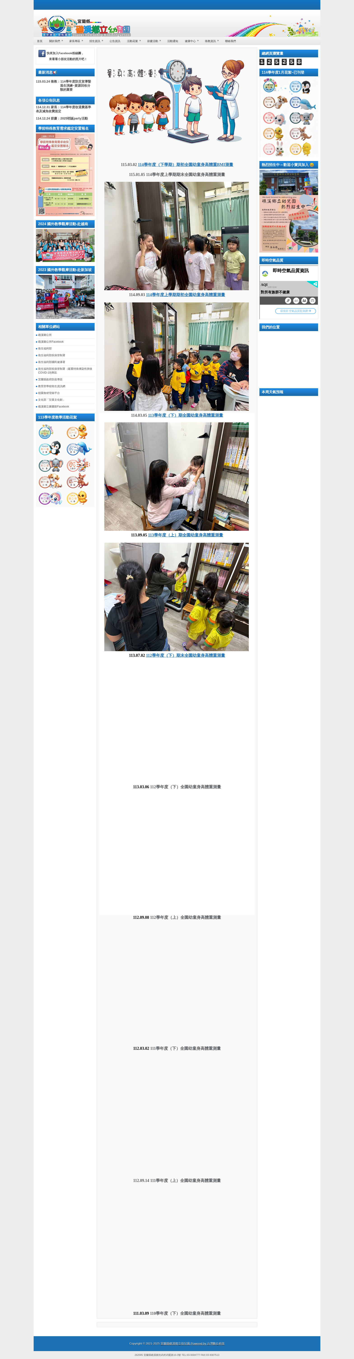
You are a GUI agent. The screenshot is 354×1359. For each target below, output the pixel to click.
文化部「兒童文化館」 (51, 399)
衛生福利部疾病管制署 (51, 355)
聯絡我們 (230, 41)
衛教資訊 (213, 40)
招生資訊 (97, 40)
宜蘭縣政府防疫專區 (50, 379)
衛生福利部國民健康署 (51, 362)
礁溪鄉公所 (45, 335)
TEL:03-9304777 (191, 1355)
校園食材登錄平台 (49, 393)
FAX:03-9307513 (210, 1355)
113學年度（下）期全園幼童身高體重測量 (185, 415)
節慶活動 (155, 40)
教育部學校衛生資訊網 (51, 386)
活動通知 (172, 41)
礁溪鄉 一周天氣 (288, 414)
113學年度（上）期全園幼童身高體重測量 (185, 535)
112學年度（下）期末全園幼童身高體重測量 (185, 655)
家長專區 (77, 40)
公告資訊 (114, 41)
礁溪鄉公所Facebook (51, 341)
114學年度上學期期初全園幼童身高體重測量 (185, 294)
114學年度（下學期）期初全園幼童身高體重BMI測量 (185, 164)
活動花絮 (135, 40)
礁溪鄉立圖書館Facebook (53, 406)
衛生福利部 (45, 348)
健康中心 (193, 40)
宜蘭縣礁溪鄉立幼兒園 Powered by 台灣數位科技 (193, 1343)
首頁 (39, 41)
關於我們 (57, 40)
